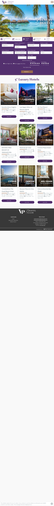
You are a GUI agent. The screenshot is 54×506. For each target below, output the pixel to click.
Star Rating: (43, 62)
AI (38, 65)
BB (34, 65)
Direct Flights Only (8, 63)
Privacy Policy (13, 221)
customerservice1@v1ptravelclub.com (40, 220)
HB (35, 65)
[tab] (6, 39)
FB (37, 65)
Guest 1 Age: (30, 55)
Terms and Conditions (13, 220)
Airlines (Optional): (31, 50)
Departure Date (31, 43)
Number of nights (44, 43)
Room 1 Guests (21, 55)
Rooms (42, 50)
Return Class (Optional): (20, 50)
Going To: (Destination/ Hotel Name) (20, 43)
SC (32, 65)
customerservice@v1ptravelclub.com (40, 218)
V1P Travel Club (42, 225)
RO (30, 65)
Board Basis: (33, 62)
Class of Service (5, 50)
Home (13, 219)
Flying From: (4, 43)
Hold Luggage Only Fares (19, 63)
